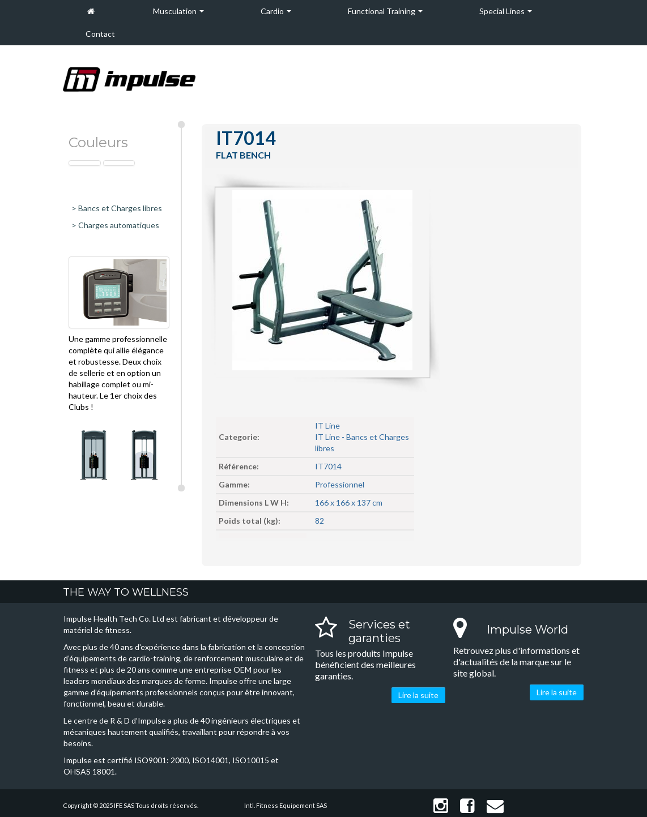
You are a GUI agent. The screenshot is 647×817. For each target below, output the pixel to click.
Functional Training (385, 11)
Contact (100, 34)
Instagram (440, 806)
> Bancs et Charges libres (116, 208)
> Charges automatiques (115, 225)
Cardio (276, 11)
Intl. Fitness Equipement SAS (285, 805)
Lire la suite (418, 695)
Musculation (178, 11)
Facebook (467, 806)
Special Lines (505, 11)
